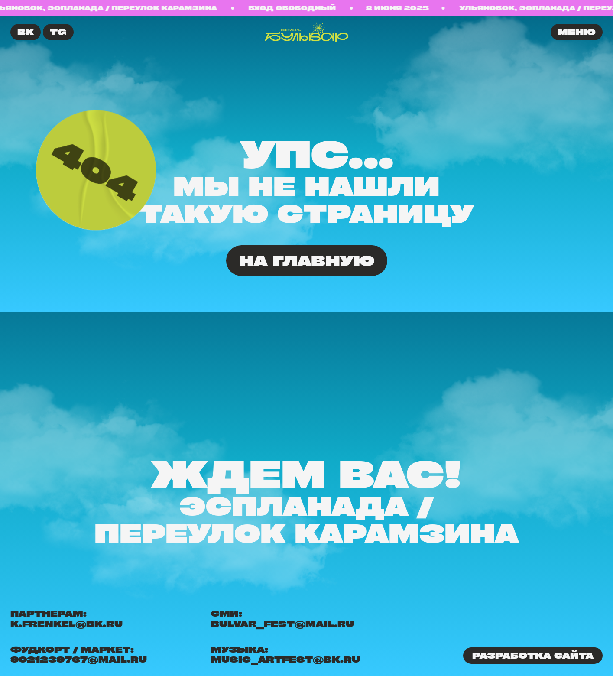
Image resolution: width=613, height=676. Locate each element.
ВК (25, 32)
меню (577, 32)
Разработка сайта (533, 655)
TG (58, 32)
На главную (306, 260)
